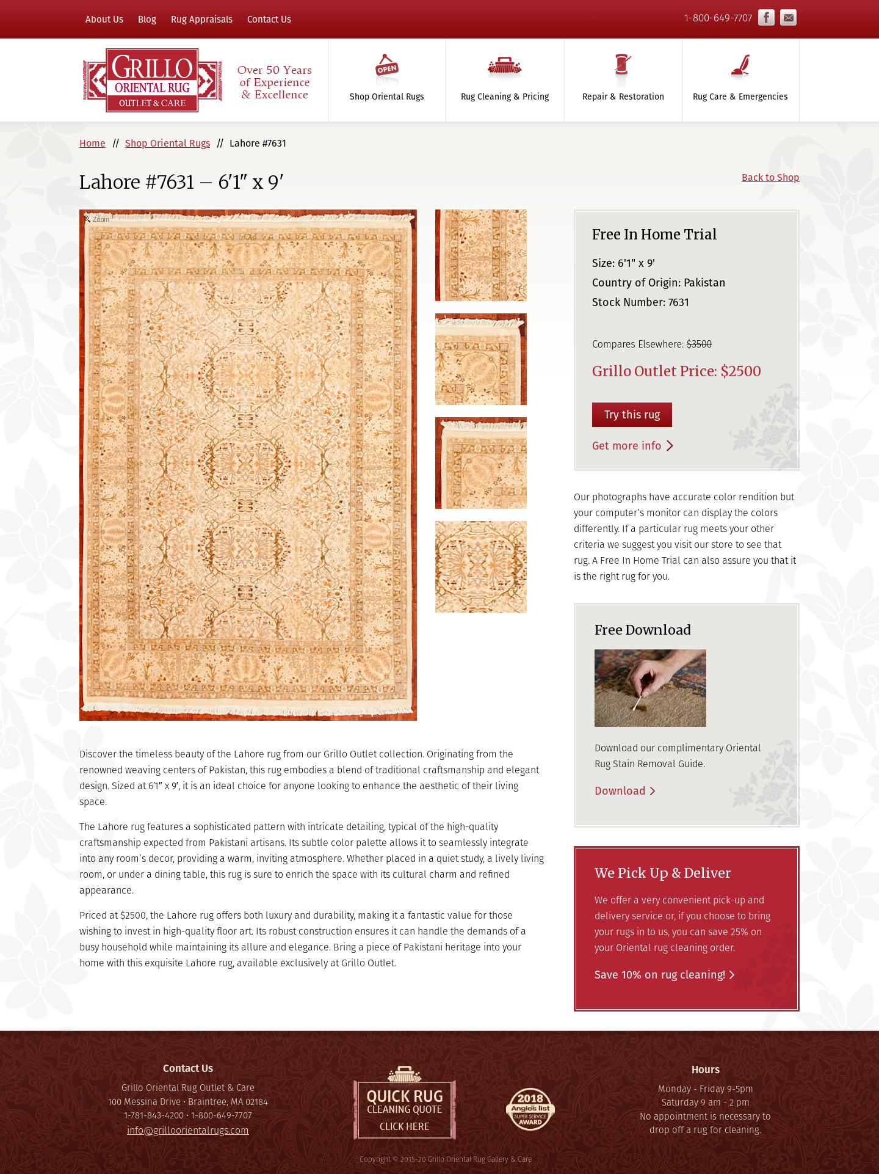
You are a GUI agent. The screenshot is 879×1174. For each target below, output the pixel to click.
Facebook (766, 17)
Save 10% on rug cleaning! (660, 974)
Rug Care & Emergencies (740, 96)
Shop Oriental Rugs (387, 96)
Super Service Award (530, 1112)
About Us (104, 19)
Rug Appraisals (202, 19)
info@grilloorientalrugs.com (788, 17)
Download (620, 790)
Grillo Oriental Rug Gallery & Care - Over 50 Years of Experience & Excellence (196, 80)
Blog (147, 19)
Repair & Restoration (623, 96)
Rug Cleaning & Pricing (505, 96)
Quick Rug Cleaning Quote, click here (404, 1103)
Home (92, 143)
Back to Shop (771, 177)
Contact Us (269, 19)
